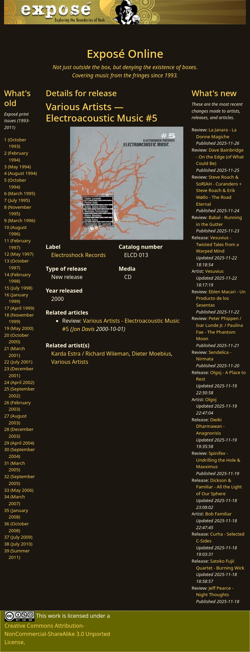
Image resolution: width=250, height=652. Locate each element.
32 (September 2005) (19, 479)
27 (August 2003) (15, 419)
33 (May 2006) (19, 490)
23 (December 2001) (19, 372)
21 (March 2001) (14, 351)
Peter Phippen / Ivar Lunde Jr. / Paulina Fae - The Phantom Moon (219, 328)
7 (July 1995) (17, 200)
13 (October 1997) (16, 264)
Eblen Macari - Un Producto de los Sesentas (221, 298)
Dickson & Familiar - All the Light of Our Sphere (219, 487)
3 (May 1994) (17, 167)
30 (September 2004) (19, 452)
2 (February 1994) (16, 156)
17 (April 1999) (19, 308)
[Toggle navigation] (50, 34)
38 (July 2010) (18, 544)
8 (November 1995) (17, 210)
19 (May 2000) (19, 328)
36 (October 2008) (16, 527)
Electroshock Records (78, 255)
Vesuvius (214, 271)
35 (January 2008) (16, 513)
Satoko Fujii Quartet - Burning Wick (220, 564)
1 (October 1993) (15, 143)
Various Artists (69, 362)
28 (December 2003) (19, 432)
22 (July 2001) (18, 362)
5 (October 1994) (15, 183)
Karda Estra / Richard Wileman (90, 353)
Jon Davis (84, 329)
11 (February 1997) (17, 244)
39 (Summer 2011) (17, 554)
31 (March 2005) (14, 466)
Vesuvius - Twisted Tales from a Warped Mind (217, 244)
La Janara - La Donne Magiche (216, 133)
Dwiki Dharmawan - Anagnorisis (210, 426)
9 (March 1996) (19, 220)
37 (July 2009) (18, 537)
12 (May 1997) (19, 254)
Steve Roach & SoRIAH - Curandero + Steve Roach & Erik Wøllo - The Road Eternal (218, 190)
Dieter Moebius (151, 353)
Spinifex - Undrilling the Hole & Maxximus (218, 460)
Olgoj (210, 399)
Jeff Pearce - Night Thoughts (214, 591)
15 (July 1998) (18, 288)
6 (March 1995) (19, 193)
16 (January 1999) (16, 298)
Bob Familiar (218, 514)
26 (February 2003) (17, 405)
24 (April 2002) (19, 382)
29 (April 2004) (19, 443)
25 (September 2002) (19, 392)
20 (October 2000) (16, 338)
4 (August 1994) (20, 173)
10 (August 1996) (15, 230)
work (54, 615)
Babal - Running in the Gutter (219, 220)
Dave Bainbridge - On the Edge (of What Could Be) (220, 156)
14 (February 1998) (17, 277)
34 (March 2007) (14, 500)
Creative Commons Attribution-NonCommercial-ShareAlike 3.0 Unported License (57, 634)
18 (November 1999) (19, 318)
